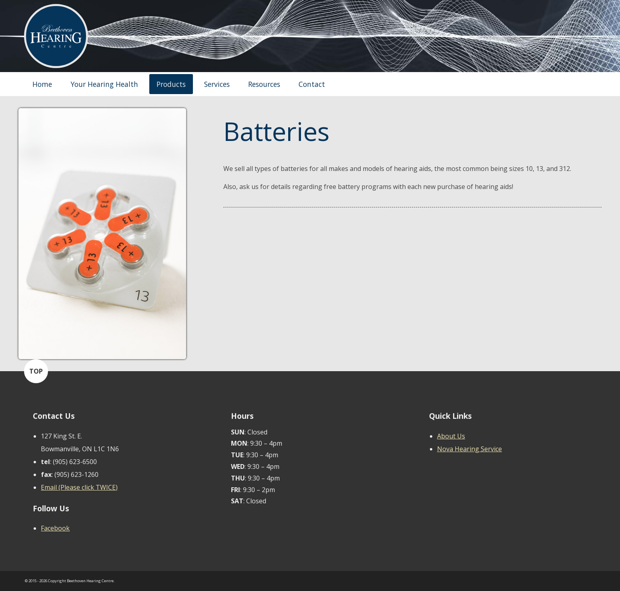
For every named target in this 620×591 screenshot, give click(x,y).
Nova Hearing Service (469, 448)
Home (42, 84)
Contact (312, 84)
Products (171, 84)
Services (217, 84)
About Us (451, 436)
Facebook (55, 528)
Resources (264, 84)
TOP (36, 371)
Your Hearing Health (104, 84)
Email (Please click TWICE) (79, 487)
